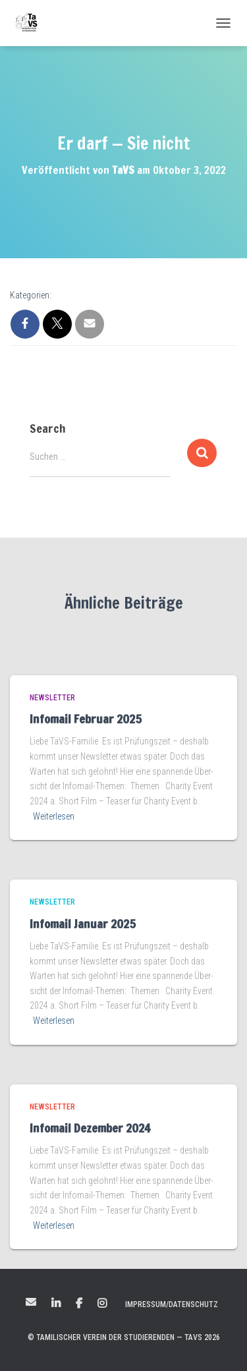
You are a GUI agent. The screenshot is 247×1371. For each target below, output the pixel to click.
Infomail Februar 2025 (86, 718)
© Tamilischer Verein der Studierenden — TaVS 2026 (124, 1337)
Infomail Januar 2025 (83, 923)
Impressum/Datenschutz (171, 1304)
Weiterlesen (53, 816)
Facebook (79, 1304)
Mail (31, 1302)
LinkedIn (56, 1304)
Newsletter (52, 697)
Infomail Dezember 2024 (90, 1127)
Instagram (102, 1304)
